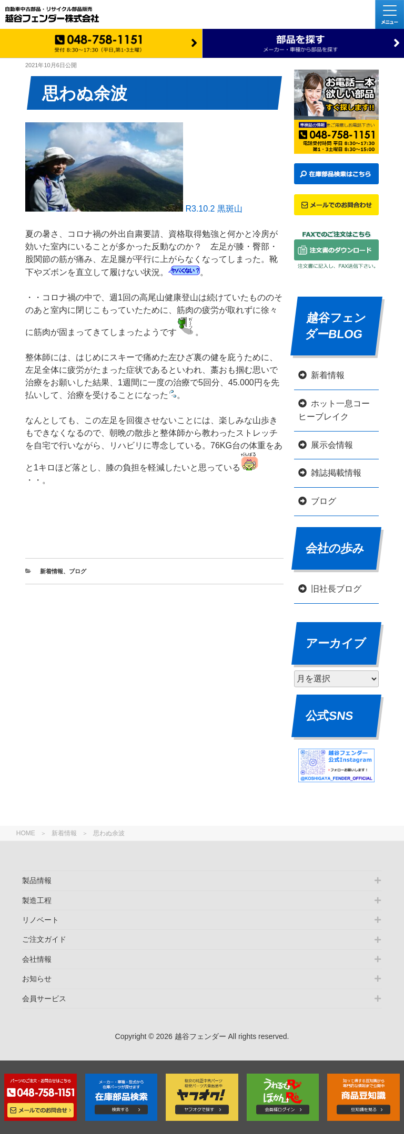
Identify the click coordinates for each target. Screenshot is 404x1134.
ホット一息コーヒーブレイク (334, 410)
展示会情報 (332, 444)
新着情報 (64, 833)
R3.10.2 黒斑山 (134, 208)
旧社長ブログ (336, 588)
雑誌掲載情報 (336, 472)
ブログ (77, 571)
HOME (25, 833)
